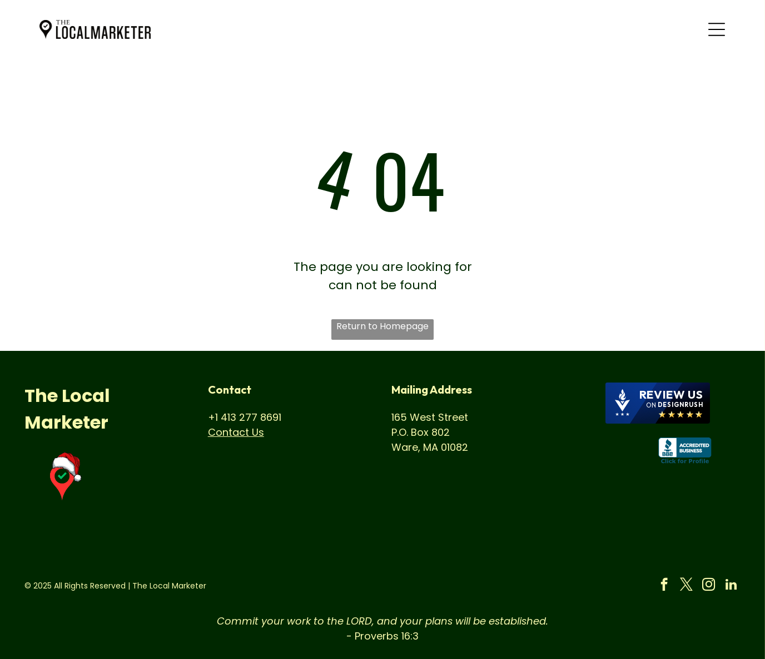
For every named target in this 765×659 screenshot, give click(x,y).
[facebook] (664, 586)
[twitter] (686, 586)
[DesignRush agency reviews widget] (657, 403)
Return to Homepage (382, 326)
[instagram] (708, 586)
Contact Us (236, 432)
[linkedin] (731, 586)
